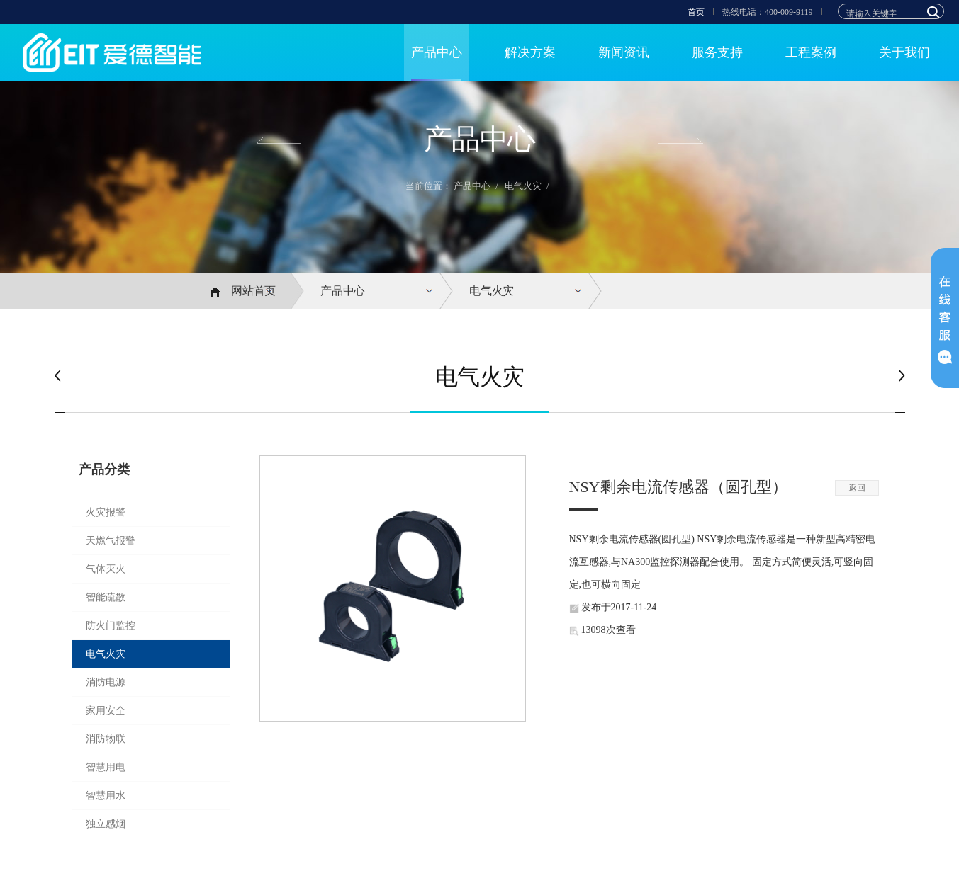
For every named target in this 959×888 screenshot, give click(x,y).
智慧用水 (105, 795)
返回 (856, 488)
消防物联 (105, 739)
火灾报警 (105, 512)
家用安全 (105, 710)
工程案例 (810, 52)
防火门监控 (110, 625)
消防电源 (105, 682)
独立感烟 (105, 824)
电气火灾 (523, 186)
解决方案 (530, 52)
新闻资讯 (623, 52)
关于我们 (904, 52)
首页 (696, 12)
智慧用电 (105, 767)
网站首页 (243, 291)
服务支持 (717, 52)
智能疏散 (105, 597)
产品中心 (436, 52)
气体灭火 (105, 569)
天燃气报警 (110, 540)
